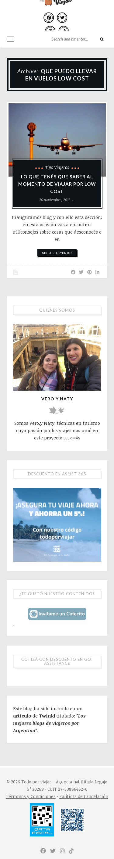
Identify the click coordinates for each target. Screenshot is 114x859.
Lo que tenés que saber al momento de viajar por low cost (57, 184)
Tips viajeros (57, 167)
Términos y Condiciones (31, 796)
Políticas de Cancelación (83, 796)
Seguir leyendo (57, 252)
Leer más (72, 438)
